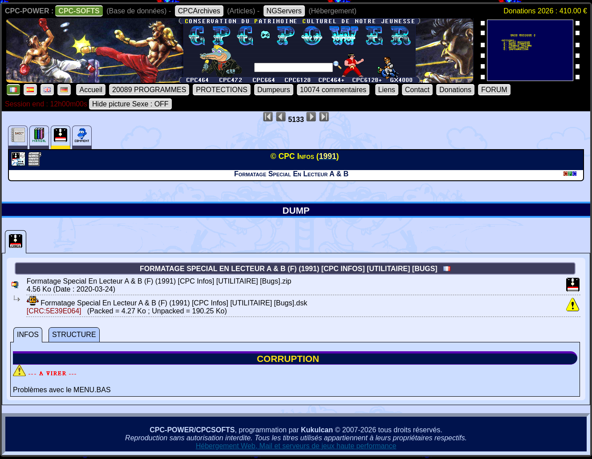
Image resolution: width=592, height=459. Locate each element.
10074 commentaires (333, 89)
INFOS (28, 334)
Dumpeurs (273, 89)
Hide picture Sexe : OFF (130, 104)
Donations (455, 89)
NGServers (284, 11)
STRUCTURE (74, 334)
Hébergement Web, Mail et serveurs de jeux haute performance (296, 446)
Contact (417, 89)
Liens (386, 89)
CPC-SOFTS (78, 11)
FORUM (494, 89)
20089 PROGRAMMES (149, 89)
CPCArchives (199, 11)
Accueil (90, 89)
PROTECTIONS (221, 89)
